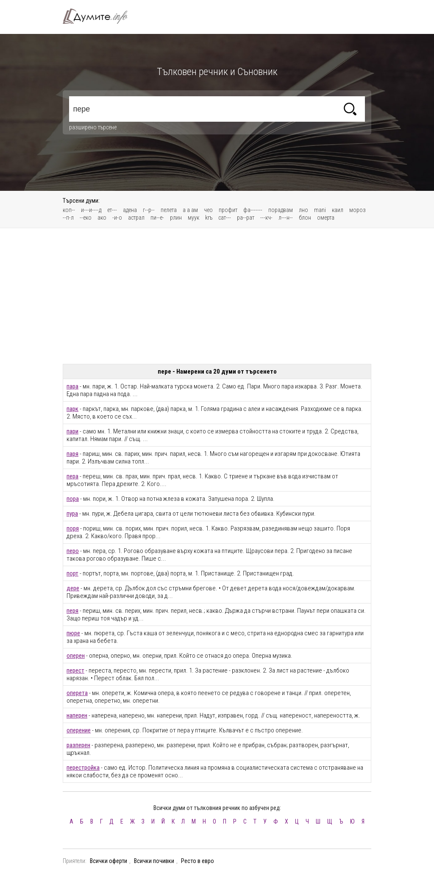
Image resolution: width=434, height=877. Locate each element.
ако (101, 217)
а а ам (190, 210)
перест (75, 670)
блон (305, 217)
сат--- (224, 217)
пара (72, 386)
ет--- (112, 210)
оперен (76, 655)
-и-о (117, 217)
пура (72, 513)
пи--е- (157, 217)
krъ (208, 217)
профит (228, 210)
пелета (169, 210)
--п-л (68, 217)
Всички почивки (154, 860)
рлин (176, 217)
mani (320, 210)
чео (208, 210)
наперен (77, 715)
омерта (325, 217)
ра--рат (245, 217)
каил (337, 210)
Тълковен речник (100, 16)
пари (72, 431)
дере (73, 588)
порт (72, 573)
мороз (357, 210)
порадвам (280, 210)
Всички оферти (108, 860)
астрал (136, 217)
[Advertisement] (217, 296)
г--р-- (149, 210)
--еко (86, 217)
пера (72, 476)
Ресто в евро (197, 860)
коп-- (69, 210)
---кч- (266, 217)
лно (303, 210)
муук (193, 217)
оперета (77, 693)
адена (130, 210)
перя (72, 610)
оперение (79, 730)
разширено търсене (93, 127)
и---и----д (91, 210)
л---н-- (285, 217)
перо (73, 551)
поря (73, 528)
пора (73, 499)
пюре (73, 633)
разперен (78, 745)
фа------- (252, 210)
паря (72, 454)
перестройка (83, 767)
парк (72, 409)
